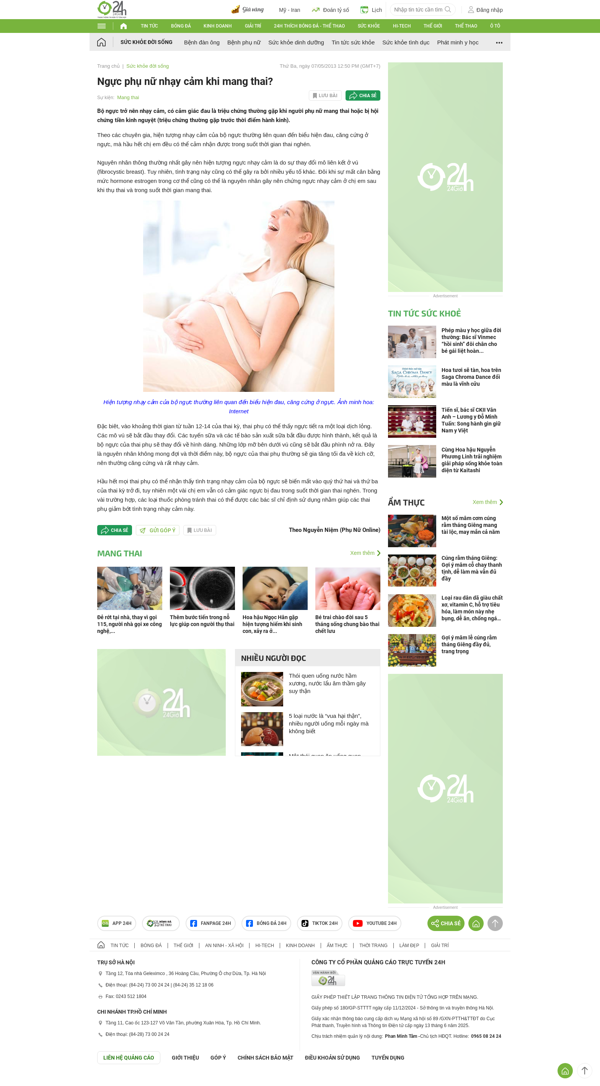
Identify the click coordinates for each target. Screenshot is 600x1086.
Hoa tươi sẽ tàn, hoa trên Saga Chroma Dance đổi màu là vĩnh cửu (471, 377)
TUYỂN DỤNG (388, 1058)
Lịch (371, 9)
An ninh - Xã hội (224, 945)
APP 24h (117, 923)
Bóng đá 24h (266, 923)
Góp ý (218, 1058)
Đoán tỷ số (330, 9)
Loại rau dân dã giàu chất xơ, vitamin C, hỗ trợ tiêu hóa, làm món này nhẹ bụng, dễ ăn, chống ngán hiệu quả (472, 608)
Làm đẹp (409, 945)
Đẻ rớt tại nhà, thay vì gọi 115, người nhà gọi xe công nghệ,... (129, 624)
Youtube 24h (375, 923)
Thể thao (466, 26)
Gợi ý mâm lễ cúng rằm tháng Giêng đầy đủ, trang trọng (469, 644)
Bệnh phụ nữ (244, 42)
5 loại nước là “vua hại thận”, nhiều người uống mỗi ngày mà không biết (328, 723)
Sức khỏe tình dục (405, 42)
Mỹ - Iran (289, 10)
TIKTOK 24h (320, 923)
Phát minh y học (457, 42)
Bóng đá (181, 26)
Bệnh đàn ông (202, 42)
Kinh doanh (218, 26)
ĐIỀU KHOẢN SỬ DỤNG (332, 1058)
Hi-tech (402, 26)
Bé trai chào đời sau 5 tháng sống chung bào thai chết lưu (347, 624)
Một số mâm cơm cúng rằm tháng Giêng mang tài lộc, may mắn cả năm (471, 525)
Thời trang (373, 945)
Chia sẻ (368, 95)
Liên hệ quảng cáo (128, 1058)
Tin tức (149, 26)
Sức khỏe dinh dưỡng (296, 42)
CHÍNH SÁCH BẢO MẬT (265, 1058)
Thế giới (433, 26)
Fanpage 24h (210, 923)
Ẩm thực (406, 502)
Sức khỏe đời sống (147, 42)
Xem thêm (362, 553)
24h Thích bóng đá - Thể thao (309, 26)
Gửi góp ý (158, 530)
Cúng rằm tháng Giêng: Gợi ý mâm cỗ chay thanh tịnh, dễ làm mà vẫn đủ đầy (472, 568)
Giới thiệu (185, 1058)
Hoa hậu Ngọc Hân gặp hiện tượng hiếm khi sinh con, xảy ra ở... (272, 624)
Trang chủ (108, 66)
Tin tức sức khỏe (353, 42)
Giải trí (253, 26)
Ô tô (495, 26)
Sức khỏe (369, 26)
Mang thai (128, 97)
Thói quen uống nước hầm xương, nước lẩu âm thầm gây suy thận (327, 683)
